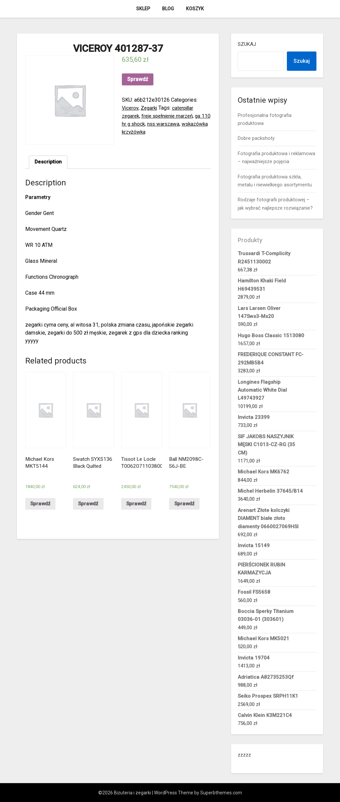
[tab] (48, 162)
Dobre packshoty (256, 138)
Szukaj (247, 44)
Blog (168, 8)
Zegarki (150, 108)
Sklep (143, 8)
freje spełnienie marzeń (170, 116)
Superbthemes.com (221, 792)
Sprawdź (137, 79)
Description (49, 162)
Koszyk (195, 8)
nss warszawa (175, 124)
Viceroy (130, 108)
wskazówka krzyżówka (149, 132)
